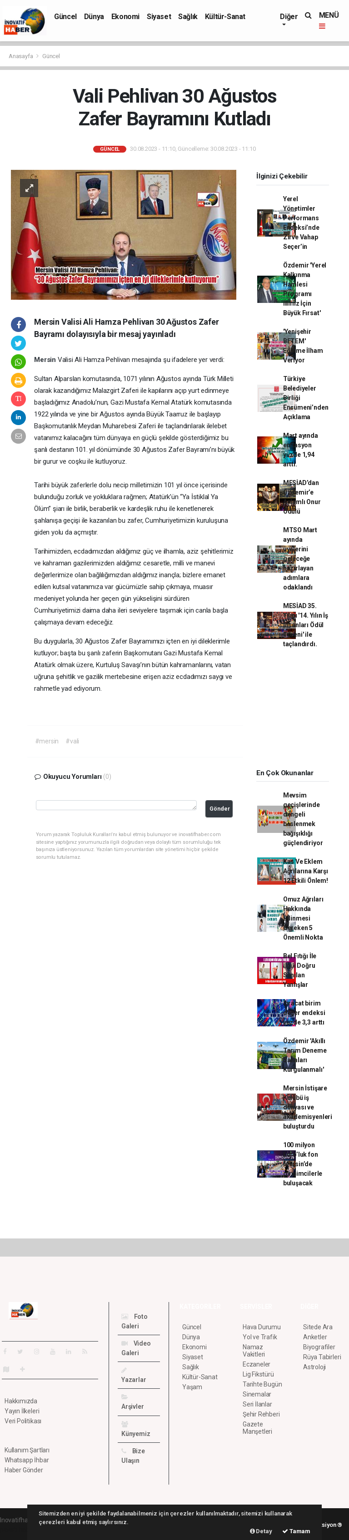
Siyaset (159, 16)
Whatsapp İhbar (27, 1460)
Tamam (296, 1531)
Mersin (46, 360)
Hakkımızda (21, 1401)
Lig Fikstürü (258, 1374)
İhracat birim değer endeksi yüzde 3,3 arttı (304, 1013)
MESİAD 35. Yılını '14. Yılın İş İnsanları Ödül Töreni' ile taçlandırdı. (305, 625)
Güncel (65, 16)
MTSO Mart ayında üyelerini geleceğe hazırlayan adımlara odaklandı (300, 558)
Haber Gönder (24, 1470)
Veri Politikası (23, 1421)
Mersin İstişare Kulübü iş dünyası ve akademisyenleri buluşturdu (307, 1107)
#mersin (47, 741)
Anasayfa (21, 56)
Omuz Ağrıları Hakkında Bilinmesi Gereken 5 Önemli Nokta (303, 918)
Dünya (94, 16)
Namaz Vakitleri (254, 1350)
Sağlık (188, 16)
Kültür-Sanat (225, 16)
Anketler (315, 1337)
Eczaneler (256, 1364)
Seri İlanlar (257, 1404)
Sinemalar (257, 1394)
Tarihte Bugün (262, 1384)
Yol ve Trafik (260, 1337)
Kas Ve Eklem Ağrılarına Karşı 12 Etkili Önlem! (305, 871)
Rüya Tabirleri (322, 1357)
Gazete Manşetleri (257, 1428)
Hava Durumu (262, 1327)
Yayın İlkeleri (22, 1411)
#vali (72, 741)
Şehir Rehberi (261, 1414)
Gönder (219, 808)
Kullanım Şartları (27, 1450)
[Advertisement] (298, 711)
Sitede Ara (318, 1327)
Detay (261, 1531)
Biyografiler (319, 1347)
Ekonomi (125, 16)
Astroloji (314, 1367)
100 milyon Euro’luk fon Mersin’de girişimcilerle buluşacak (302, 1164)
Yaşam (192, 1387)
